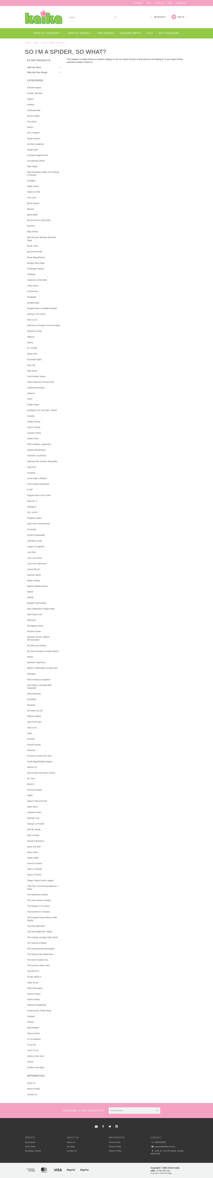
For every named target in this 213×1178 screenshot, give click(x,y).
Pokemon (31, 750)
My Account (158, 16)
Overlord (31, 739)
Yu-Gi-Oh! (31, 1045)
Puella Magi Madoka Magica (39, 761)
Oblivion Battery (34, 716)
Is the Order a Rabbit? (37, 478)
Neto (170, 1173)
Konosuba (31, 529)
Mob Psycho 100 (34, 614)
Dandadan (31, 297)
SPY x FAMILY (33, 133)
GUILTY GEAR (33, 427)
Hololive (30, 104)
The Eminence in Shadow (38, 912)
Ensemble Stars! (34, 359)
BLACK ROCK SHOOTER (38, 220)
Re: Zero (31, 778)
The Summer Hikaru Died (38, 965)
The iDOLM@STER (36, 926)
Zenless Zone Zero (35, 1056)
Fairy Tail (31, 365)
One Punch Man (34, 722)
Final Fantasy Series (36, 376)
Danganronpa (33, 303)
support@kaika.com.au (162, 1146)
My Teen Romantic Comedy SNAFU (43, 651)
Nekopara (31, 674)
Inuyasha (31, 473)
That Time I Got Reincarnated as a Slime (42, 887)
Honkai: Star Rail (34, 93)
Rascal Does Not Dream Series (41, 773)
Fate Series (32, 371)
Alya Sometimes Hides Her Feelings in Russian (43, 173)
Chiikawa (31, 274)
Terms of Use (114, 1142)
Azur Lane (31, 197)
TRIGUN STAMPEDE (36, 1005)
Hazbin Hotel (33, 438)
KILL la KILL (32, 512)
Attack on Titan (33, 192)
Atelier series (33, 186)
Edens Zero (32, 354)
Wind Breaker (33, 1027)
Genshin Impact (131, 33)
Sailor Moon (32, 807)
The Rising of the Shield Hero (40, 954)
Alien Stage (32, 166)
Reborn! (30, 784)
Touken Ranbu (33, 999)
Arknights (31, 181)
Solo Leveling (33, 835)
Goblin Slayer (33, 404)
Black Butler (32, 215)
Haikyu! (30, 99)
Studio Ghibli (32, 858)
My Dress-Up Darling (36, 645)
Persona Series (34, 745)
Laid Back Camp (34, 541)
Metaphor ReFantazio (36, 603)
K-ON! (30, 489)
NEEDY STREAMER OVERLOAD (42, 668)
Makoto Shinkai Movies (37, 586)
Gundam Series (34, 433)
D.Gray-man (32, 291)
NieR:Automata (34, 694)
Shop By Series (79, 33)
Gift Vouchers (169, 33)
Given (29, 399)
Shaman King (33, 818)
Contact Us (181, 3)
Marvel (30, 592)
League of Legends (35, 546)
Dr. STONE (32, 348)
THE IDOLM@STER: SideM (39, 931)
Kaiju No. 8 (32, 501)
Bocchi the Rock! (34, 252)
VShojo (30, 1022)
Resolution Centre (33, 1151)
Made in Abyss (33, 580)
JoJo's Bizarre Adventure (38, 484)
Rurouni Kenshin (34, 790)
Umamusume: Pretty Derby (39, 1010)
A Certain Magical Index (37, 155)
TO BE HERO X (34, 977)
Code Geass (32, 286)
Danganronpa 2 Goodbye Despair (42, 308)
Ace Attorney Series (36, 161)
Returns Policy (33, 1089)
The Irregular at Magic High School (42, 937)
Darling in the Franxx (36, 314)
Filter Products (38, 60)
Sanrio (30, 127)
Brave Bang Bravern (36, 257)
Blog (149, 3)
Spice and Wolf (34, 847)
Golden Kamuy (33, 421)
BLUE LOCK (32, 246)
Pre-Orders (106, 33)
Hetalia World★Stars (36, 450)
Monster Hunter (34, 631)
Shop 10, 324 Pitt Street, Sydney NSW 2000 (167, 1152)
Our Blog (71, 1146)
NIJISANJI (31, 699)
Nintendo (31, 705)
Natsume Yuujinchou (36, 662)
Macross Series (34, 575)
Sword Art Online (34, 863)
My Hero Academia (35, 144)
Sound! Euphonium (35, 841)
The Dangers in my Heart (38, 906)
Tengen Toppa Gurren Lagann (40, 880)
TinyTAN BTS (33, 971)
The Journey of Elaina (37, 943)
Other (29, 733)
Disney (30, 342)
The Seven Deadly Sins (37, 960)
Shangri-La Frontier (35, 824)
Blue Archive (32, 231)
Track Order (30, 1146)
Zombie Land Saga (35, 1067)
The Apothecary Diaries (37, 894)
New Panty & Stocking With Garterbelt (39, 686)
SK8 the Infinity (34, 829)
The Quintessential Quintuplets (41, 949)
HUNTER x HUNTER (36, 456)
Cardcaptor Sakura (35, 269)
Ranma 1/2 (32, 767)
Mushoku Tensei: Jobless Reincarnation (38, 638)
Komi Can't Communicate (38, 523)
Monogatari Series (35, 626)
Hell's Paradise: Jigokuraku (39, 444)
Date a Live (32, 320)
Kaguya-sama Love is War (39, 495)
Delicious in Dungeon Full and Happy (43, 325)
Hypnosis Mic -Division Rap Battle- (42, 461)
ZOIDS (30, 1062)
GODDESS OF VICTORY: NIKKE (42, 410)
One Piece (31, 121)
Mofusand (31, 620)
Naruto (30, 657)
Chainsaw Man (33, 110)
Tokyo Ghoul (32, 982)
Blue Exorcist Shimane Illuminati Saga (41, 238)
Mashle (30, 597)
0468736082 (158, 1142)
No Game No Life (35, 710)
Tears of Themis (34, 875)
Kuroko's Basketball (36, 535)
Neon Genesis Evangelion (38, 679)
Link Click (31, 552)
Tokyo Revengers (35, 988)
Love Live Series (34, 558)
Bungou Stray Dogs (35, 263)
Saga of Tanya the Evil (37, 801)
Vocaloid (31, 1016)
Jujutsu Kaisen (33, 138)
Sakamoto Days (34, 812)
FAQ (170, 3)
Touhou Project (33, 994)
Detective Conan (34, 331)
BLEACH (31, 226)
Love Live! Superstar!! (37, 563)
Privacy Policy (115, 1146)
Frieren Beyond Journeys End (40, 382)
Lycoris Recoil (33, 569)
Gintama (31, 393)
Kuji (150, 33)
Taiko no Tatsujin (34, 869)
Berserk (30, 209)
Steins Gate (32, 852)
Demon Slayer (33, 116)
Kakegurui (31, 507)
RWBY (30, 795)
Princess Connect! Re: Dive (39, 756)
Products (138, 3)
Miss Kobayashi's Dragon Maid (41, 609)
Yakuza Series (33, 1033)
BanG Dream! (33, 203)
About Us (159, 3)
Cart (179, 16)
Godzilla (30, 416)
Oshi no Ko (32, 727)
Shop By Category (48, 33)
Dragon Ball (32, 150)
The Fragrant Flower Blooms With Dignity (42, 918)
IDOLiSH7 (31, 467)
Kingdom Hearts (34, 518)
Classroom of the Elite (37, 280)
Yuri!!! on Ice (32, 1050)
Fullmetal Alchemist (35, 388)
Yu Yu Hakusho (34, 1039)
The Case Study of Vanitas (39, 900)
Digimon (30, 337)
